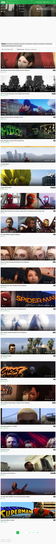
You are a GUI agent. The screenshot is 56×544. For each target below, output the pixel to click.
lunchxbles (4, 357)
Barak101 (4, 119)
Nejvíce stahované (27, 49)
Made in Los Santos (6, 541)
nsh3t (3, 212)
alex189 (4, 72)
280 (37, 532)
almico (3, 475)
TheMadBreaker (6, 142)
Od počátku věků (8, 49)
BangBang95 (5, 428)
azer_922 (4, 165)
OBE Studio (5, 451)
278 (29, 532)
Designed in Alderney (6, 540)
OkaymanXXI (5, 95)
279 (33, 532)
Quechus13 (5, 189)
